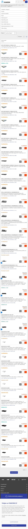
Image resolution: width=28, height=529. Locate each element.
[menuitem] (26, 2)
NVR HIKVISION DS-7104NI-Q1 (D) (8, 45)
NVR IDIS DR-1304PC (5, 346)
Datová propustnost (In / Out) (7, 26)
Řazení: (2, 33)
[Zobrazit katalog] (24, 36)
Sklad (2, 15)
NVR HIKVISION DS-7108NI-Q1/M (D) (9, 138)
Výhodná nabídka (4, 13)
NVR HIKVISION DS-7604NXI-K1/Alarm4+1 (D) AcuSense (13, 165)
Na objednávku (4, 49)
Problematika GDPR (5, 492)
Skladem (20, 36)
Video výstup (4, 28)
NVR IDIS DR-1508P (5, 388)
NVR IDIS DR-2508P (5, 456)
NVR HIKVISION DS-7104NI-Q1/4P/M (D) (9, 71)
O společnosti (3, 484)
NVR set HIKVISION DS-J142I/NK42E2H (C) (10, 192)
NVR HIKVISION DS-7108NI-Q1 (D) (8, 97)
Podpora (2, 488)
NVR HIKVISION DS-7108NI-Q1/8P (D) (9, 111)
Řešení (2, 490)
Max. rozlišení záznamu (6, 24)
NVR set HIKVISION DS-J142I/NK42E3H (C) (10, 220)
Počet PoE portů (4, 19)
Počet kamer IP (4, 17)
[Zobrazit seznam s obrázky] (26, 36)
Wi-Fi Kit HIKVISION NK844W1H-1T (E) (9, 249)
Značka (2, 11)
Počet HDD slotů (4, 22)
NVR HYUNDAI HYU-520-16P (7, 314)
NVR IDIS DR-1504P (5, 375)
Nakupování (3, 486)
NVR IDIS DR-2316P (5, 415)
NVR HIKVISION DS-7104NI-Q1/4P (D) (9, 57)
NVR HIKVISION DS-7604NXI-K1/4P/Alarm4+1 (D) (11, 151)
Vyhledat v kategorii (5, 9)
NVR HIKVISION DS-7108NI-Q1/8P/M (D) (9, 124)
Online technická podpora (14, 496)
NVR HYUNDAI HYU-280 (6, 280)
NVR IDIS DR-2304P (5, 400)
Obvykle (4, 380)
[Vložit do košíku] (25, 54)
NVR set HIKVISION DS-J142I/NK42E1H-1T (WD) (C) (12, 178)
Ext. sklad (5, 255)
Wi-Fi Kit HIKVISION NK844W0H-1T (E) (9, 265)
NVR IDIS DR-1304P (5, 331)
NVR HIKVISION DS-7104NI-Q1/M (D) (9, 84)
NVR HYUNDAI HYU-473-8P (7, 297)
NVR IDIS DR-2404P (5, 429)
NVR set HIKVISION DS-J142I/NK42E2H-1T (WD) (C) (12, 205)
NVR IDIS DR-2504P (5, 444)
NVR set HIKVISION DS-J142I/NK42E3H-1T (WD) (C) (12, 234)
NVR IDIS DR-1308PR (5, 361)
